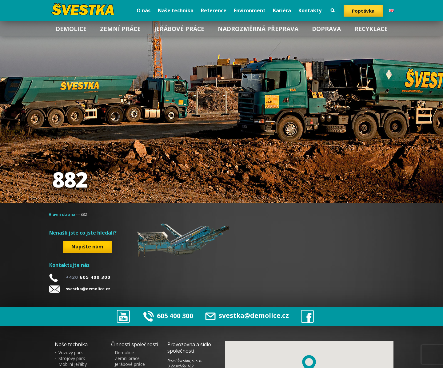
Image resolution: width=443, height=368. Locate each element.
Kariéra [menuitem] (282, 10)
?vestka (84, 9)
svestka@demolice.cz (88, 288)
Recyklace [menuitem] (371, 29)
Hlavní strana (62, 214)
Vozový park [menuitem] (70, 352)
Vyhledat (332, 10)
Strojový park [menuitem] (71, 358)
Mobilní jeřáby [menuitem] (72, 364)
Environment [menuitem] (249, 10)
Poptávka (363, 11)
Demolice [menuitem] (71, 29)
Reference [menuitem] (213, 10)
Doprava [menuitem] (326, 29)
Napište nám (87, 246)
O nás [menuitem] (143, 10)
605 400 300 (175, 315)
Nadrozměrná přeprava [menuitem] (258, 29)
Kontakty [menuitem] (309, 10)
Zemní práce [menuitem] (120, 29)
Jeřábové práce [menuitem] (179, 29)
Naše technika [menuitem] (176, 10)
